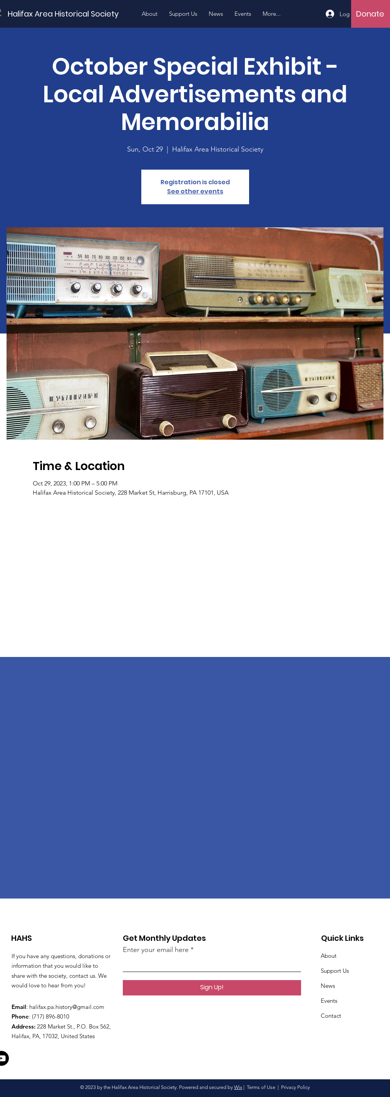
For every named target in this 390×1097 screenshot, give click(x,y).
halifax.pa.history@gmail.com (66, 1006)
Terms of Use (261, 1087)
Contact (331, 1015)
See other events (195, 191)
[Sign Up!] (212, 987)
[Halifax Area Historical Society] (63, 13)
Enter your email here (156, 949)
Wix (238, 1087)
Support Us (335, 970)
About (328, 955)
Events (329, 1000)
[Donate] (370, 14)
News (328, 985)
